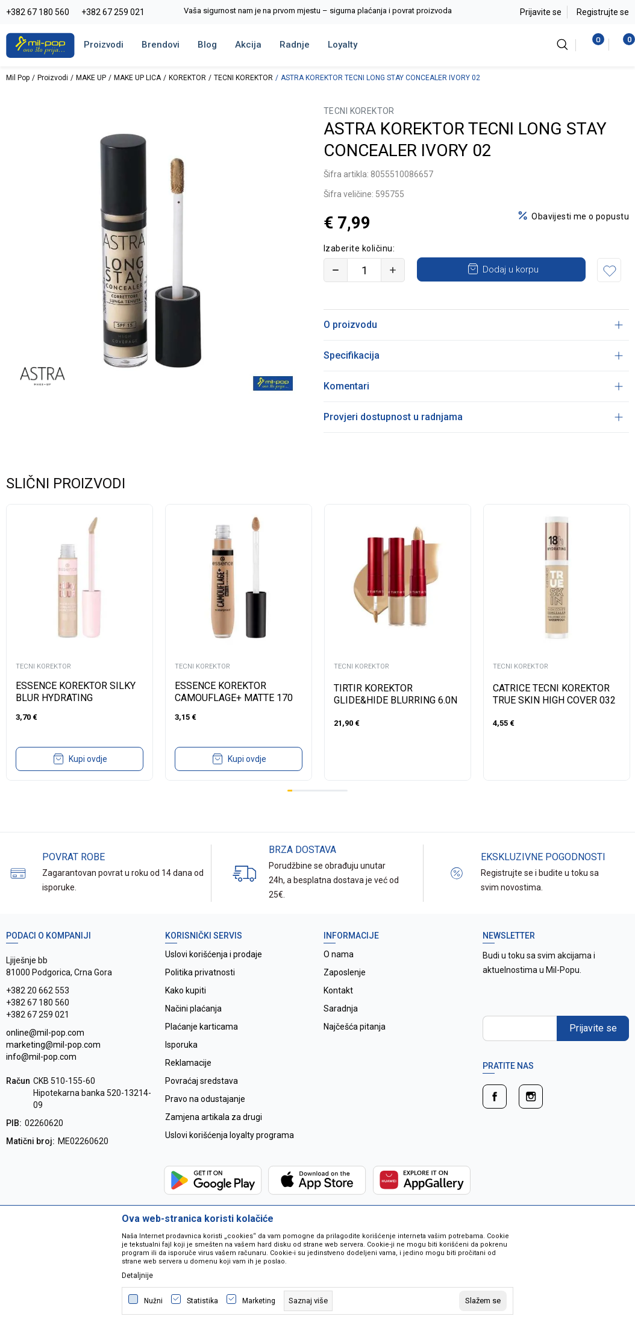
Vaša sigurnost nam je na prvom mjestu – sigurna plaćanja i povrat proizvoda (318, 10)
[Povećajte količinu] (393, 270)
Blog (207, 44)
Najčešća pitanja (355, 1026)
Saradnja (341, 1008)
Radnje (295, 44)
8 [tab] (324, 790)
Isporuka (181, 1044)
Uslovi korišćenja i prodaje (213, 954)
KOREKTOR (187, 78)
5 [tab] (309, 790)
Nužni (153, 1300)
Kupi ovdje (88, 759)
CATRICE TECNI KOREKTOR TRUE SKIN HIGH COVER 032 (554, 694)
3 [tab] (300, 790)
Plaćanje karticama (201, 1026)
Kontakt (338, 990)
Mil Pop (18, 78)
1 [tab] (289, 790)
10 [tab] (335, 790)
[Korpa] (622, 44)
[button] (609, 270)
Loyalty (342, 44)
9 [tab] (330, 790)
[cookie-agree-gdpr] (483, 1301)
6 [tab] (315, 790)
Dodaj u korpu (511, 269)
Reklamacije (188, 1063)
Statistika (202, 1300)
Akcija (248, 44)
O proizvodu (473, 324)
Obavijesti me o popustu (580, 216)
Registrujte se (603, 12)
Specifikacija (473, 355)
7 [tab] (320, 790)
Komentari (473, 386)
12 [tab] (345, 790)
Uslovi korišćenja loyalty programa (229, 1135)
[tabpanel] (79, 642)
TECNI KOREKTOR (243, 78)
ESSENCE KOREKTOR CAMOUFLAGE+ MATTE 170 (234, 691)
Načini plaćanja (193, 1008)
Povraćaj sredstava (201, 1081)
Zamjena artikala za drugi (213, 1117)
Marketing (258, 1300)
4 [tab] (304, 790)
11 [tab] (339, 790)
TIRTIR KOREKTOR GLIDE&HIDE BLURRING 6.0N (395, 694)
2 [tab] (294, 790)
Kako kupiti (185, 990)
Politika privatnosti (200, 972)
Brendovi (161, 44)
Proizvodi (104, 44)
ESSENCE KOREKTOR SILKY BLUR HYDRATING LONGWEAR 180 (76, 698)
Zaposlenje (345, 972)
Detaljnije (137, 1275)
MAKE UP (91, 78)
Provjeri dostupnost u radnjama (473, 417)
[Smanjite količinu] (336, 270)
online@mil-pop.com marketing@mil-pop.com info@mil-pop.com (53, 1045)
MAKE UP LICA (137, 78)
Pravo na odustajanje (205, 1099)
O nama (339, 954)
